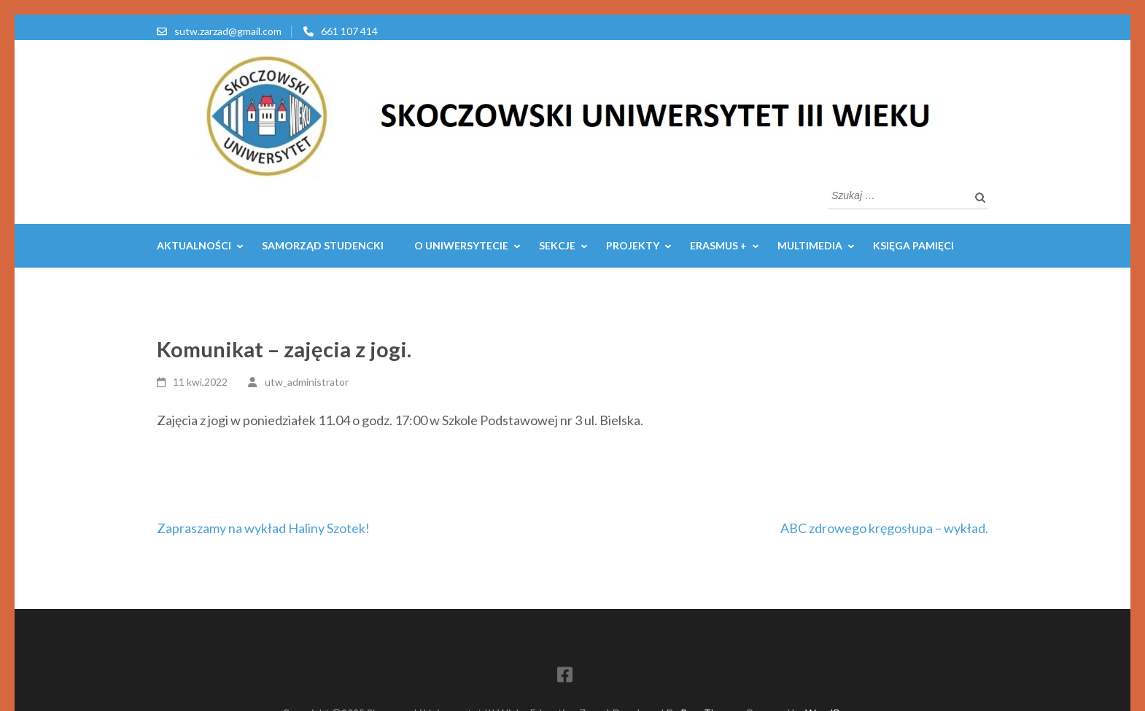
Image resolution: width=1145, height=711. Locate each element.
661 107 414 (349, 31)
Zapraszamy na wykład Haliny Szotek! (263, 528)
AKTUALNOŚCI (194, 245)
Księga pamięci (913, 245)
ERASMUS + (718, 245)
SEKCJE (557, 245)
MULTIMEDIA (809, 245)
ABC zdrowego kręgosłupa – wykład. (884, 528)
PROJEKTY (632, 245)
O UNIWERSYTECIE (461, 245)
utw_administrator (307, 382)
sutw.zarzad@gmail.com (228, 31)
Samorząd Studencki (323, 245)
